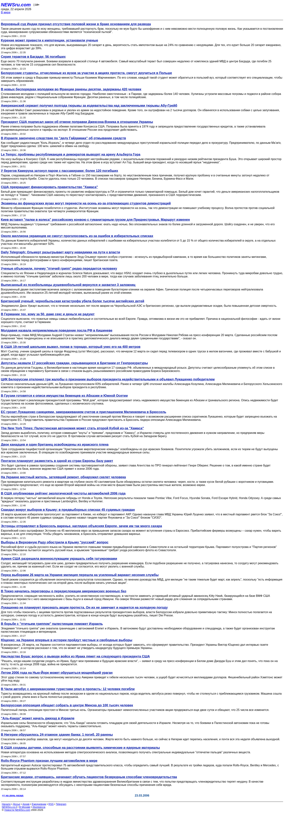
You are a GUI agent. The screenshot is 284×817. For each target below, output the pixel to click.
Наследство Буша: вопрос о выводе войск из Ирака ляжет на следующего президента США (75, 656)
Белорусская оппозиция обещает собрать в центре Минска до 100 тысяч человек (67, 705)
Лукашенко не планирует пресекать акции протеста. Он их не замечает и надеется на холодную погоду (84, 607)
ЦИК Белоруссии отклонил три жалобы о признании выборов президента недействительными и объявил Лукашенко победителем (108, 379)
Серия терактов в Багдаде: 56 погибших (33, 56)
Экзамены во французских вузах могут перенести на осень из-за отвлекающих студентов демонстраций (86, 203)
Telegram (61, 804)
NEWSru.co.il (9, 807)
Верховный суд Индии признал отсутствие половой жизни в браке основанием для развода (76, 24)
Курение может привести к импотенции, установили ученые (49, 40)
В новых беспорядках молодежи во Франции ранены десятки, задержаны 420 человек (71, 89)
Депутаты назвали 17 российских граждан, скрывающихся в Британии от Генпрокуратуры (74, 363)
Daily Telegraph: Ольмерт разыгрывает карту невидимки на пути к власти (60, 252)
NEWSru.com (16, 4)
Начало (6, 804)
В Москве (24, 807)
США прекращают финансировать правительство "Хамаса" (49, 187)
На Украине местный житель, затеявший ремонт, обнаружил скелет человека (63, 477)
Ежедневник (39, 804)
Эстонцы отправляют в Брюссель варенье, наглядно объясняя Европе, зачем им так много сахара (81, 526)
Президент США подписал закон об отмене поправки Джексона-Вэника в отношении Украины (77, 122)
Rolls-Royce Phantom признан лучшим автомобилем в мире (49, 760)
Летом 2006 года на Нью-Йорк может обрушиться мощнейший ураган (57, 672)
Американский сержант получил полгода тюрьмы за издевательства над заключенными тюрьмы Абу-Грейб (89, 105)
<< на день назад (12, 795)
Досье (16, 804)
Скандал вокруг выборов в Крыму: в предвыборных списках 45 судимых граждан (68, 510)
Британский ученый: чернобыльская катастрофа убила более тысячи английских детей (72, 301)
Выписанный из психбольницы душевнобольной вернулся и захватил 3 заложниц (68, 285)
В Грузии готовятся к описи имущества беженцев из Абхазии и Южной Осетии (64, 395)
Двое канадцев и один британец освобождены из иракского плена (54, 444)
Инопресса (39, 807)
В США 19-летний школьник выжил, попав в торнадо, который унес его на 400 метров (70, 347)
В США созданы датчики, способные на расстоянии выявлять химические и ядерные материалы (80, 747)
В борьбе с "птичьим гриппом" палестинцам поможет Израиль (52, 624)
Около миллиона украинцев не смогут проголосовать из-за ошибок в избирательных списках (77, 236)
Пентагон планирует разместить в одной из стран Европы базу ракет (57, 461)
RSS (51, 804)
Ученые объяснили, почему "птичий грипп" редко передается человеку (59, 268)
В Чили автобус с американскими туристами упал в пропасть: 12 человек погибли (68, 689)
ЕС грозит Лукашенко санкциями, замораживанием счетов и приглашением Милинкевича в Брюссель (83, 412)
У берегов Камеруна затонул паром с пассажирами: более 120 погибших (59, 171)
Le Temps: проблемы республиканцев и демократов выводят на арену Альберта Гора (70, 154)
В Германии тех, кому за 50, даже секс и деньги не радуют (48, 314)
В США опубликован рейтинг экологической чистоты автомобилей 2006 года (63, 493)
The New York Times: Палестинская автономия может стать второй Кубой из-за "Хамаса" (72, 428)
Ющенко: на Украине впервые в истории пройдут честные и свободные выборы (66, 640)
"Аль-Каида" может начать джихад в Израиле (37, 718)
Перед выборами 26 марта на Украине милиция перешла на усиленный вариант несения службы (80, 575)
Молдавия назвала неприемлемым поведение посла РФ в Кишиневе (56, 330)
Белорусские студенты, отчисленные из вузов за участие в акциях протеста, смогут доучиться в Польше (86, 73)
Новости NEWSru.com (17, 809)
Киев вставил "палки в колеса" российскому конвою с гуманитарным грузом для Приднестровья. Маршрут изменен (95, 219)
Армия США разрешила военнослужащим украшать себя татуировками (59, 558)
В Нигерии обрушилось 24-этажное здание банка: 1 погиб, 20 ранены (57, 734)
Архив (26, 804)
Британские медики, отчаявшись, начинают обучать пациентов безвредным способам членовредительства (89, 777)
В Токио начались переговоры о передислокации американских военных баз (63, 591)
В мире (6, 12)
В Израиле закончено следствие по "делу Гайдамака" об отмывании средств (63, 138)
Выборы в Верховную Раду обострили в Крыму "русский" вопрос (54, 542)
